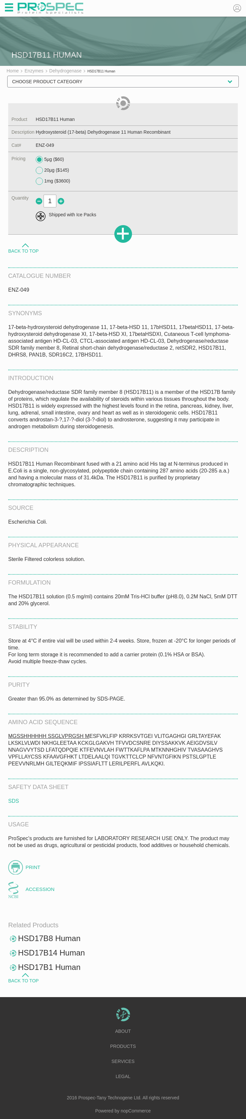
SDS (13, 801)
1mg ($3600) (53, 181)
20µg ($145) (52, 170)
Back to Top (23, 251)
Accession (40, 889)
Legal (123, 1076)
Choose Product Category (47, 81)
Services (123, 1061)
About (123, 1031)
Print (33, 867)
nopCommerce (136, 1110)
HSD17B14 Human (51, 952)
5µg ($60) (50, 159)
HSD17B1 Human (49, 967)
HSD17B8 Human (49, 938)
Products (123, 1046)
